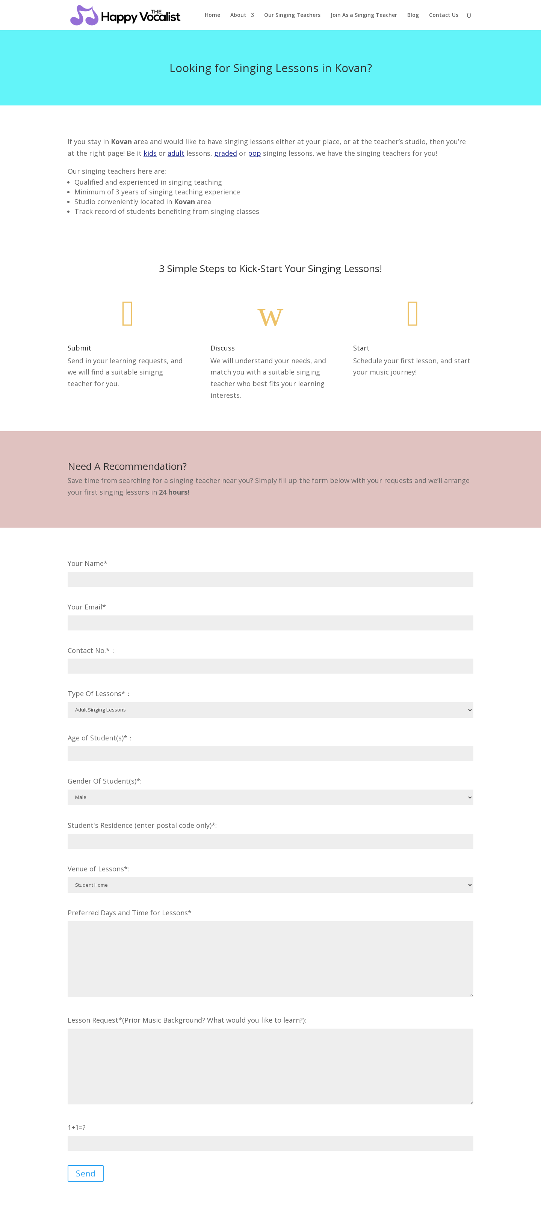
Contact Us (443, 15)
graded (225, 153)
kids (150, 153)
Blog (413, 15)
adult (176, 153)
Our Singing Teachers (292, 15)
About (238, 15)
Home (212, 15)
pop (254, 153)
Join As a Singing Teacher (364, 15)
